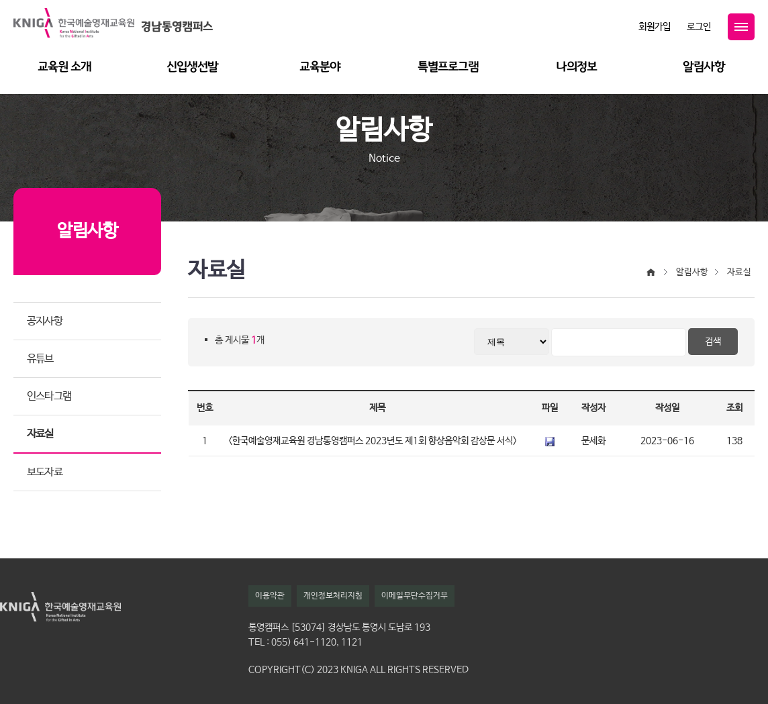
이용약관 (270, 596)
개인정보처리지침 (333, 596)
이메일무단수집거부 (414, 596)
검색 (713, 341)
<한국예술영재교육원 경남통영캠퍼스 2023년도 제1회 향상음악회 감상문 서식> (372, 441)
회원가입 (654, 26)
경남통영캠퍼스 (177, 27)
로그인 (699, 26)
